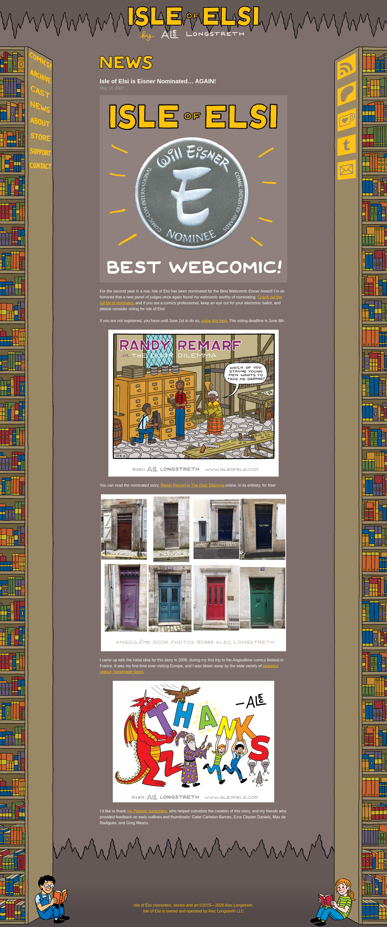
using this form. (214, 321)
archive (41, 76)
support (41, 152)
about (41, 123)
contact (41, 165)
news (41, 107)
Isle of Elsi (194, 23)
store (41, 138)
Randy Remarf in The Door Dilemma (192, 485)
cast (41, 91)
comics (41, 60)
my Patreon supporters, (147, 811)
